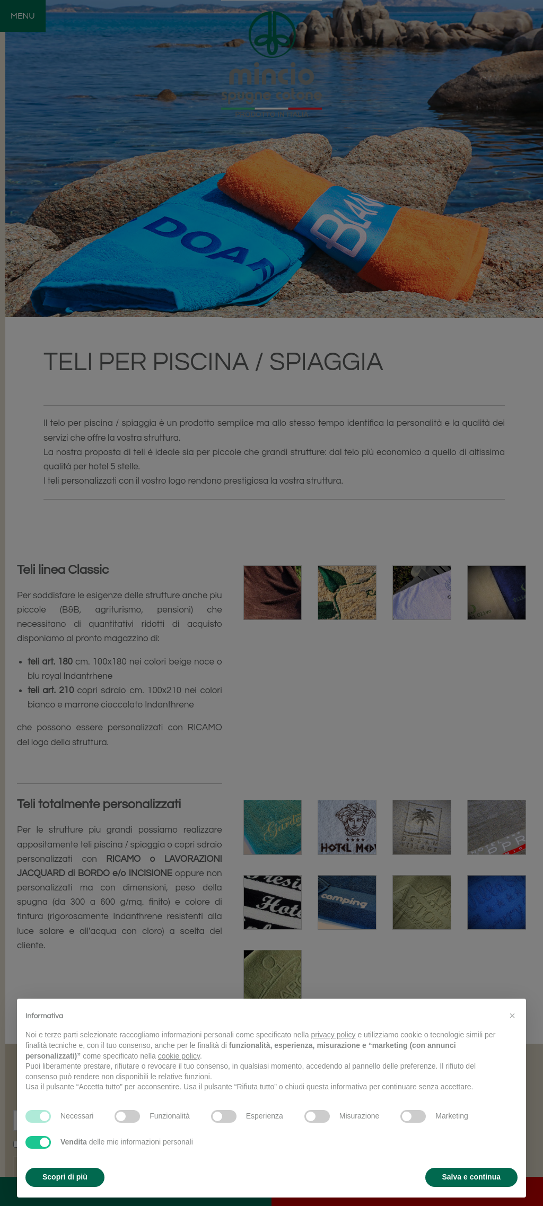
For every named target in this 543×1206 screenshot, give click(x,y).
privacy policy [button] (333, 1034)
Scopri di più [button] (64, 1177)
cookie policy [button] (179, 1056)
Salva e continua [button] (471, 1177)
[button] (512, 1015)
